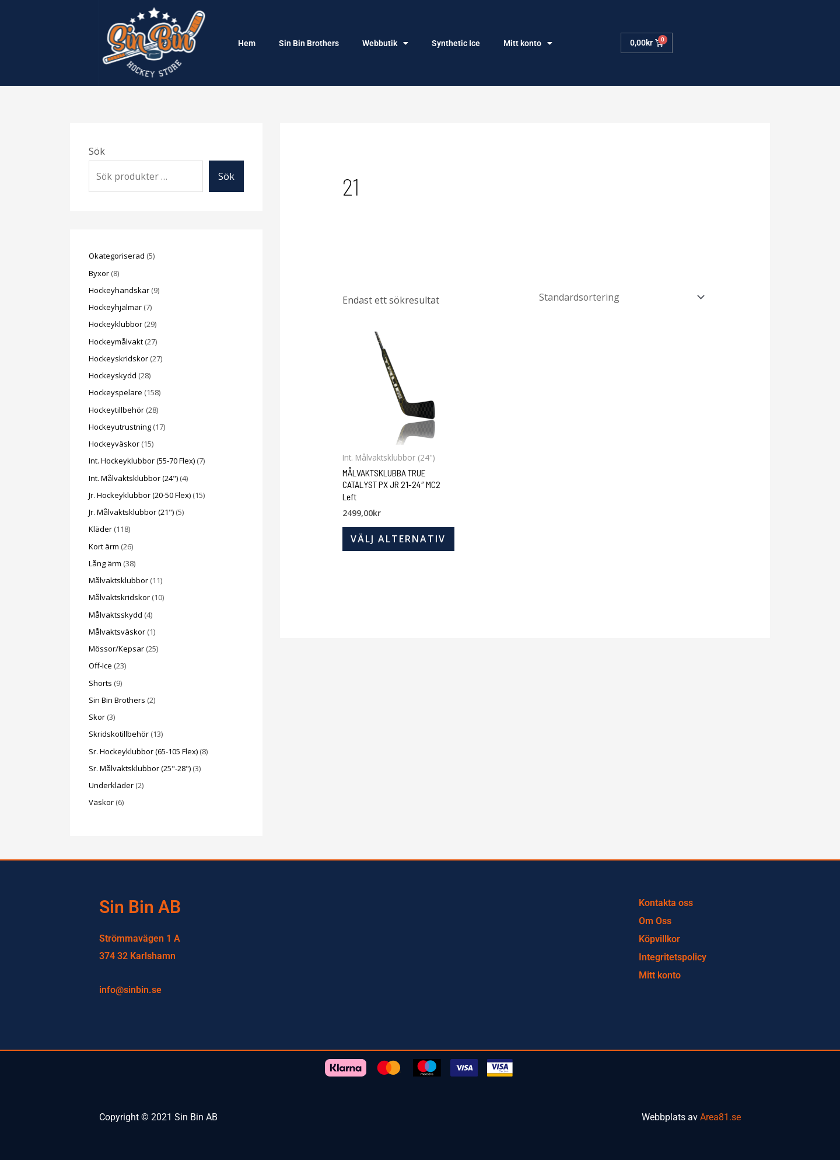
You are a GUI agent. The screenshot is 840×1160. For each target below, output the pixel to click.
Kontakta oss (666, 902)
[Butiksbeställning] (619, 297)
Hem (247, 43)
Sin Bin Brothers (309, 43)
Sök (97, 151)
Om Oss (655, 920)
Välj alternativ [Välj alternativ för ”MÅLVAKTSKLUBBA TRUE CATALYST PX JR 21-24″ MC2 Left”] (398, 539)
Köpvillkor (659, 939)
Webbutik (385, 43)
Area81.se (720, 1117)
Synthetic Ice (456, 43)
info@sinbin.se (130, 989)
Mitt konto (527, 43)
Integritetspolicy (672, 957)
